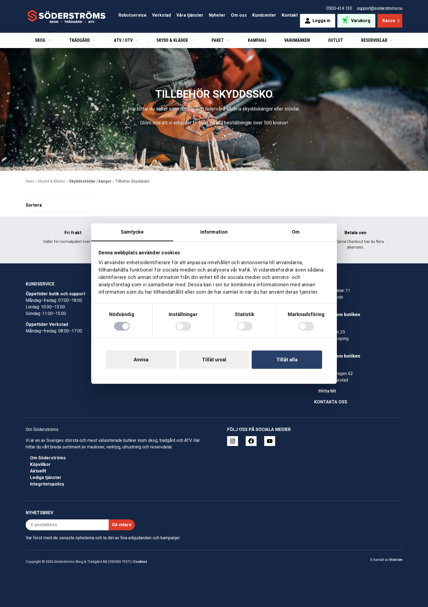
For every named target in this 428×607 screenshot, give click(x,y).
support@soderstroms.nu (379, 8)
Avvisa (141, 359)
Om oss (239, 15)
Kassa (391, 20)
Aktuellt (38, 471)
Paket (218, 40)
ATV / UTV (124, 40)
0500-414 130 (339, 8)
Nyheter (217, 15)
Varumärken (297, 40)
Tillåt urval (214, 359)
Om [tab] (296, 232)
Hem (30, 181)
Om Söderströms (48, 457)
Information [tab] (214, 232)
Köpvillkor (40, 464)
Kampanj (257, 40)
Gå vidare (122, 524)
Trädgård (80, 40)
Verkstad (161, 15)
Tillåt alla (287, 359)
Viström (395, 560)
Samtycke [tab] (132, 232)
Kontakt (290, 15)
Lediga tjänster (45, 477)
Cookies (140, 562)
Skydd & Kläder (172, 40)
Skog (40, 40)
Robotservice (132, 15)
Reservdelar (374, 40)
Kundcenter (264, 15)
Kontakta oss (330, 401)
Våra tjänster (189, 15)
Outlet (335, 40)
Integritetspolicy (47, 484)
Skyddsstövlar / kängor (90, 181)
